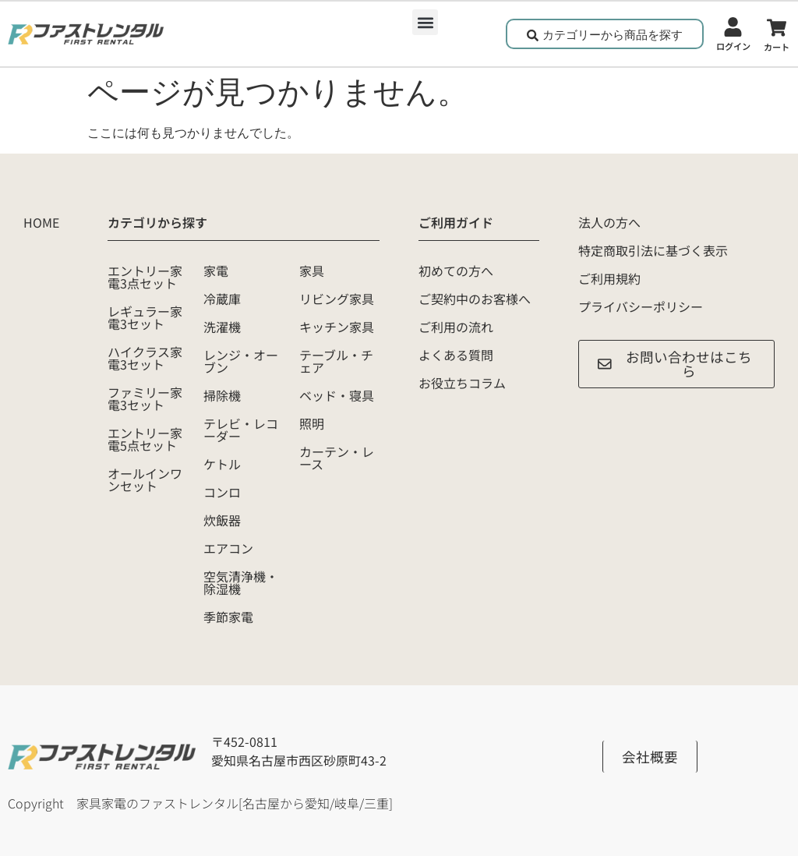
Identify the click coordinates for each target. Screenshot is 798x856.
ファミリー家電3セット (145, 398)
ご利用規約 (609, 278)
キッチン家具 (336, 326)
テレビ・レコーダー (240, 429)
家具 (311, 270)
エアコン (228, 548)
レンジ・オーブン (240, 361)
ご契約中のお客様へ (474, 298)
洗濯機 (222, 326)
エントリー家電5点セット (145, 439)
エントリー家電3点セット (145, 276)
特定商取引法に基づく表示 (653, 250)
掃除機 (222, 395)
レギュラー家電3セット (145, 317)
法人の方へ (609, 222)
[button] (425, 22)
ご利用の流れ (455, 326)
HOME (41, 222)
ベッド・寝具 (336, 395)
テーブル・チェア (336, 361)
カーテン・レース (336, 457)
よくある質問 (455, 354)
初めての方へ (455, 270)
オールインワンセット (145, 479)
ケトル (222, 464)
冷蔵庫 (222, 298)
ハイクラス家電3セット (145, 357)
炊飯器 (222, 520)
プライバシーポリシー (640, 306)
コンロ (222, 492)
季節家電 (228, 616)
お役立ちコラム (462, 382)
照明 (311, 423)
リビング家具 (336, 298)
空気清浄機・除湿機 (240, 582)
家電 (215, 270)
